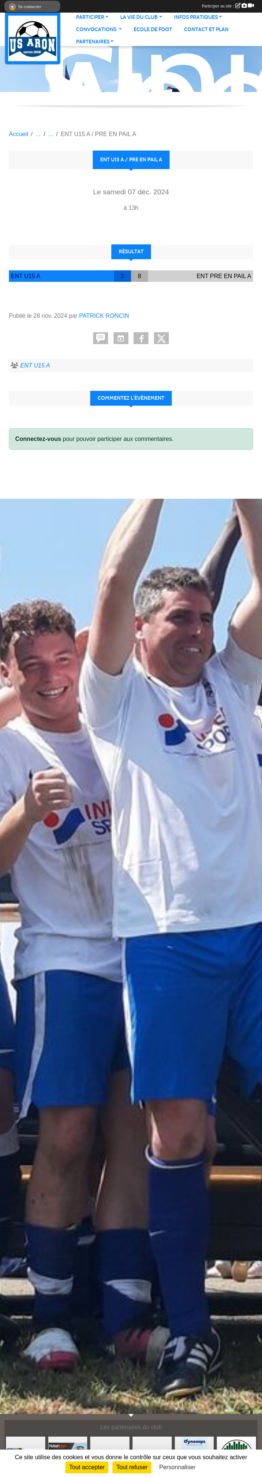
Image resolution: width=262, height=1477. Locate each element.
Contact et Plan (206, 29)
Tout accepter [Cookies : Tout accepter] (87, 1467)
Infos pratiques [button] (196, 17)
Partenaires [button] (92, 42)
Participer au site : (228, 6)
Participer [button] (90, 17)
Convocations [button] (97, 29)
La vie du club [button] (139, 17)
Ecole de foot (153, 29)
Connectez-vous (38, 439)
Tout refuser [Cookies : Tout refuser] (131, 1467)
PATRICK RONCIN (104, 316)
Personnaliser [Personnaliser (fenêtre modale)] (177, 1467)
